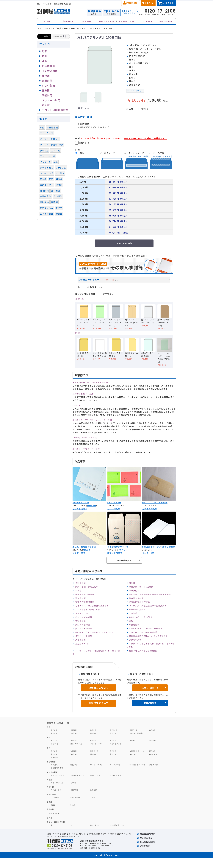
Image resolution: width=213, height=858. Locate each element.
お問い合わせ (165, 21)
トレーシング (46, 173)
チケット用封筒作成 (84, 594)
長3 (71, 825)
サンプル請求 (146, 21)
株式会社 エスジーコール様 (86, 449)
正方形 (46, 90)
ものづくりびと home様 (154, 502)
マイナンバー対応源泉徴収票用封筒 (92, 605)
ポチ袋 (122, 549)
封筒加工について (98, 687)
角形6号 (93, 733)
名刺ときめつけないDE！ (141, 617)
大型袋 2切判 (56, 790)
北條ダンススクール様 (83, 394)
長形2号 (73, 740)
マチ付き (60, 173)
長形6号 (132, 740)
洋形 (44, 61)
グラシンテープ (136, 152)
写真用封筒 (134, 624)
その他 (73, 782)
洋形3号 (152, 751)
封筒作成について (98, 703)
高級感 (54, 202)
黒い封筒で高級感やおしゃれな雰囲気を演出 (150, 594)
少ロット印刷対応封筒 (56, 822)
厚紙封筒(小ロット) (118, 825)
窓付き (59, 185)
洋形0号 (54, 751)
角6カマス (153, 754)
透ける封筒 (80, 639)
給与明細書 (48, 66)
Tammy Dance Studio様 (85, 437)
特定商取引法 (146, 837)
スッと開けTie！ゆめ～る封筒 (143, 632)
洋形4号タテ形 (96, 743)
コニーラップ (46, 133)
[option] (99, 65)
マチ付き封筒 (81, 613)
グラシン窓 (61, 167)
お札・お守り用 (57, 782)
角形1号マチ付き (57, 775)
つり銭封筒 (134, 590)
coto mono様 (114, 502)
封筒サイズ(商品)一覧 (58, 722)
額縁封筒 (54, 757)
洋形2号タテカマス (137, 751)
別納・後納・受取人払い (86, 586)
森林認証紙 (52, 127)
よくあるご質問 (126, 21)
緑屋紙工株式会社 (95, 848)
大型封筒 (133, 613)
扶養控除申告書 (57, 768)
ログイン (150, 3)
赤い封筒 (57, 196)
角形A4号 (91, 505)
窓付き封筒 (80, 598)
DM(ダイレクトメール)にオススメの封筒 (94, 632)
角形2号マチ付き (77, 775)
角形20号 (113, 730)
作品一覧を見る (124, 560)
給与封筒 (44, 190)
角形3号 (152, 730)
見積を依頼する (150, 687)
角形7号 (113, 733)
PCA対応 (54, 764)
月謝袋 (132, 583)
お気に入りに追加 (124, 243)
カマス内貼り (113, 508)
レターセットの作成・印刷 (87, 609)
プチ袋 (92, 797)
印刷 (77, 138)
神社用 (46, 75)
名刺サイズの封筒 (83, 617)
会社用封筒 (80, 583)
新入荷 (46, 105)
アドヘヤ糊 (158, 152)
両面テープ (109, 152)
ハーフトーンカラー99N (52, 144)
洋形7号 (113, 754)
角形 (77, 332)
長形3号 (93, 740)
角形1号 (73, 730)
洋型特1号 (94, 751)
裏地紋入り (45, 196)
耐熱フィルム (46, 208)
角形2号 (79, 299)
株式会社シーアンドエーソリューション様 (92, 420)
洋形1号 (73, 751)
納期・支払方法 (106, 21)
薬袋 (131, 620)
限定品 (58, 208)
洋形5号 (73, 754)
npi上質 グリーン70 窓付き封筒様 (158, 546)
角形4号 (54, 733)
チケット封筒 (46, 167)
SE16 (72, 805)
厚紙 (55, 161)
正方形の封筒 (81, 643)
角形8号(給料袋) (136, 733)
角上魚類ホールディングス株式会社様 (90, 382)
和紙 (51, 179)
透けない (44, 202)
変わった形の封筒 (83, 628)
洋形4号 (54, 754)
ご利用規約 (145, 846)
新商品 (59, 213)
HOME (47, 21)
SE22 (53, 805)
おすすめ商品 (46, 213)
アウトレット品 (47, 156)
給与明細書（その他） (138, 764)
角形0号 (54, 730)
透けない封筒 (135, 639)
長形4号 (113, 740)
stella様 (77, 405)
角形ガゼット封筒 (83, 636)
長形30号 (153, 740)
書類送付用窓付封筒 (84, 602)
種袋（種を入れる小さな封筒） (143, 650)
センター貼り (79, 552)
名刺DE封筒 (75, 797)
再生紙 (43, 179)
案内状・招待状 (82, 624)
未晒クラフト (46, 185)
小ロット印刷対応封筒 (55, 110)
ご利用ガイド (67, 21)
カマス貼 (55, 150)
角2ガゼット (95, 775)
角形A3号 (74, 790)
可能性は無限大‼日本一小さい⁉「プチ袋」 (149, 636)
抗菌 (42, 127)
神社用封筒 (80, 620)
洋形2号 (113, 751)
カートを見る (167, 3)
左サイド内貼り (80, 508)
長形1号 (54, 740)
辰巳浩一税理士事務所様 (84, 546)
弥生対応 (74, 764)
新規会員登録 (131, 2)
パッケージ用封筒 (137, 609)
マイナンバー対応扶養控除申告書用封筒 (148, 605)
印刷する (84, 142)
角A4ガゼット (115, 775)
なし (82, 152)
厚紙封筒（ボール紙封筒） (141, 586)
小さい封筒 (48, 85)
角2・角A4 (94, 825)
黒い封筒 (55, 190)
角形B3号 (94, 790)
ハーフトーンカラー (135, 91)
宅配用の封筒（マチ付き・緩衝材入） (147, 628)
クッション (45, 161)
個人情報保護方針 (148, 841)
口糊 (77, 149)
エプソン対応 (115, 764)
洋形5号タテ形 (116, 743)
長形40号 (54, 743)
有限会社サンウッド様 (118, 546)
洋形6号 (93, 754)
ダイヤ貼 (44, 150)
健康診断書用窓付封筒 (139, 602)
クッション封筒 (51, 100)
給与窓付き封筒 (136, 598)
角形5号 (73, 733)
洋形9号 (132, 754)
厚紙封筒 (47, 95)
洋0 (52, 825)
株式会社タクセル (148, 833)
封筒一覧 (86, 21)
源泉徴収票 (153, 764)
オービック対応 (96, 764)
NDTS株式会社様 (81, 502)
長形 (44, 56)
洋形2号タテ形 (76, 743)
